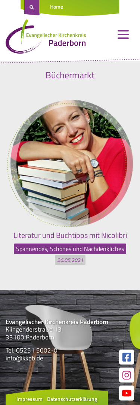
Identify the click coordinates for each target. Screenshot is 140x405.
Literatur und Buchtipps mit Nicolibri (70, 235)
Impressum (29, 399)
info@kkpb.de (24, 358)
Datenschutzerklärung (72, 399)
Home (56, 6)
